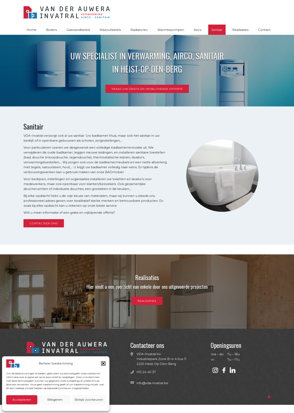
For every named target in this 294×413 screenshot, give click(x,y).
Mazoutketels (110, 30)
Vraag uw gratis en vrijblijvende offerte (147, 88)
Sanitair (217, 30)
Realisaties (240, 30)
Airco (198, 30)
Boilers (51, 30)
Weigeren (54, 400)
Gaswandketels (78, 30)
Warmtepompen (170, 30)
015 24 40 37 (146, 372)
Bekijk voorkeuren (89, 400)
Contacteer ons (44, 223)
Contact (264, 30)
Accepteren (21, 400)
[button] (103, 363)
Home (32, 30)
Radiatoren (139, 30)
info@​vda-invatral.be (152, 383)
